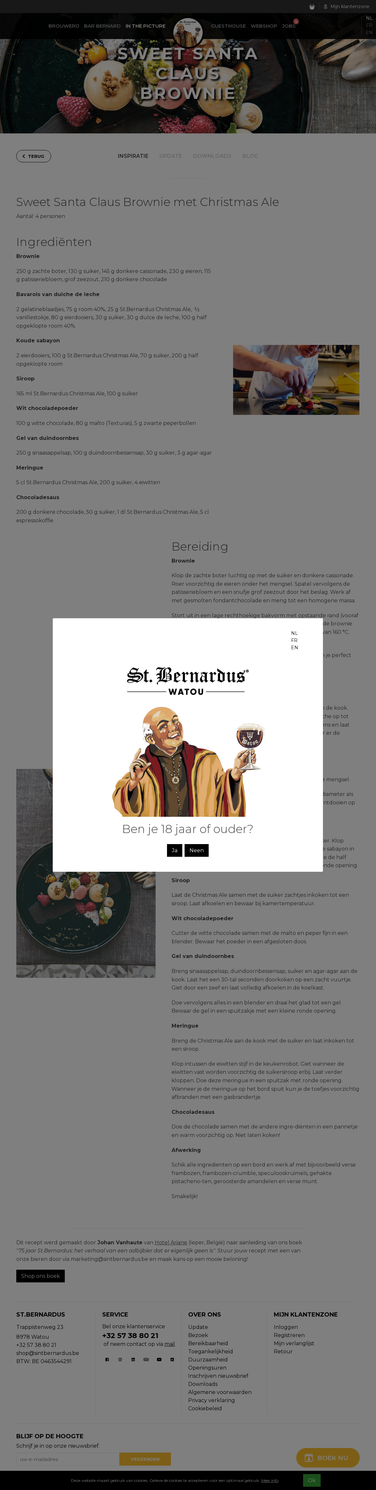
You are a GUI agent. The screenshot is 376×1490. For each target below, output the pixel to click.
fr (294, 640)
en (294, 647)
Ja (174, 850)
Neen (196, 850)
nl (294, 633)
